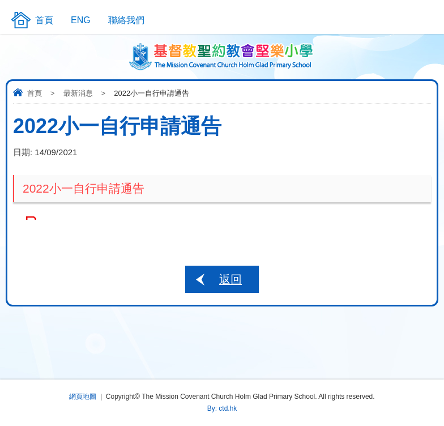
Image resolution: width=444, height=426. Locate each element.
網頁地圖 (82, 397)
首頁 (34, 93)
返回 (230, 279)
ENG (81, 20)
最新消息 (78, 93)
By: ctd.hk (222, 408)
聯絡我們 (126, 20)
